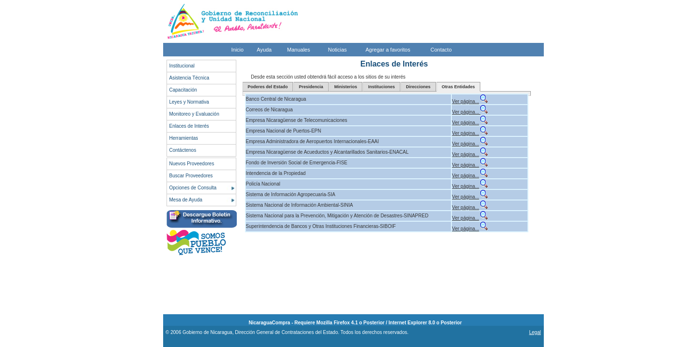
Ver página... (465, 101)
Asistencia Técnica (189, 77)
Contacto (441, 50)
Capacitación (183, 90)
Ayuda (264, 50)
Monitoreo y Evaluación (194, 114)
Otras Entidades (458, 86)
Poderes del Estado (268, 86)
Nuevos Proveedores (191, 163)
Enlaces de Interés (189, 126)
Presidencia (311, 86)
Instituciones (381, 86)
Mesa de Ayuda (186, 199)
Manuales (298, 50)
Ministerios (346, 86)
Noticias (337, 50)
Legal (534, 332)
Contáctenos (182, 150)
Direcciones (418, 86)
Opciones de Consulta (193, 187)
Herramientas (183, 138)
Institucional (182, 65)
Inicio (237, 50)
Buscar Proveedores (191, 175)
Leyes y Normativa (189, 102)
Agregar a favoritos (388, 50)
